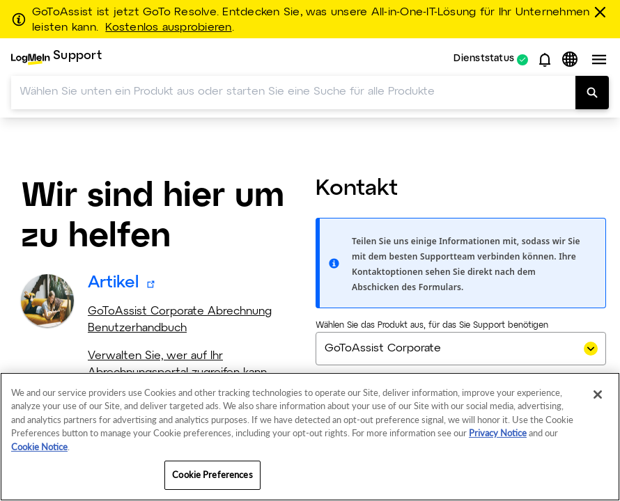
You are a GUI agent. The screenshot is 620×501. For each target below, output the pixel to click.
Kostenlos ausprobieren (168, 27)
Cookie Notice (39, 446)
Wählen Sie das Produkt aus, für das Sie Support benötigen (432, 325)
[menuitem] (56, 59)
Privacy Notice (498, 432)
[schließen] (602, 12)
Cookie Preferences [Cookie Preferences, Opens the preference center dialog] (212, 474)
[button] (544, 59)
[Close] (597, 394)
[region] (310, 436)
